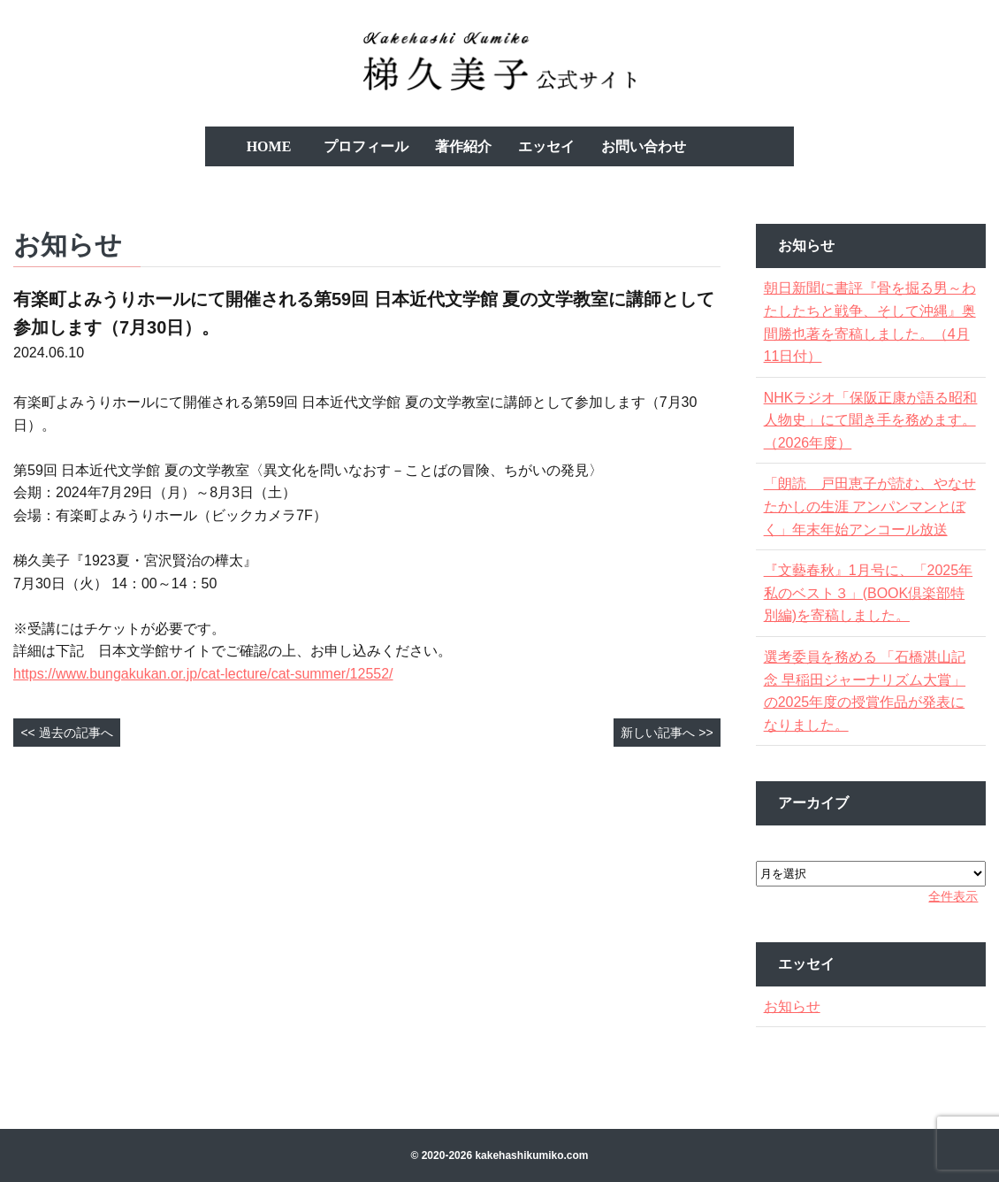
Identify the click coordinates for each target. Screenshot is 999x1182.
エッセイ (546, 146)
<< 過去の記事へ (66, 732)
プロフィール (366, 146)
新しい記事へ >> (667, 732)
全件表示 (947, 896)
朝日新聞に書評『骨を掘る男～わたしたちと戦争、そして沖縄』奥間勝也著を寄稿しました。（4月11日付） (868, 322)
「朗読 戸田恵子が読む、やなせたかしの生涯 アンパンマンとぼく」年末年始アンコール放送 (870, 506)
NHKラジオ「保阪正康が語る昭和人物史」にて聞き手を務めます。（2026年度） (869, 420)
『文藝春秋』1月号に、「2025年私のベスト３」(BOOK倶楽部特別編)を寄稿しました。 (870, 593)
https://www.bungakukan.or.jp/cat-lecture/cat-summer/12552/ (203, 673)
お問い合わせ (643, 146)
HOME (269, 146)
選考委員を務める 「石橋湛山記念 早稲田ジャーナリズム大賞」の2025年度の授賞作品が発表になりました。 (870, 691)
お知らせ (797, 1006)
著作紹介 (463, 146)
